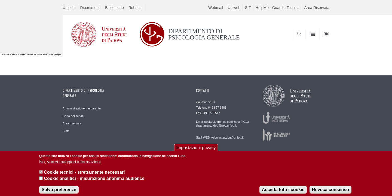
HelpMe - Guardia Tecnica (278, 7)
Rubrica (135, 7)
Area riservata (72, 123)
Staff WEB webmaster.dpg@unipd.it (220, 137)
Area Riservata (316, 7)
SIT (248, 7)
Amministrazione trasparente (82, 108)
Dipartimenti (90, 7)
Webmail (215, 7)
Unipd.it (69, 7)
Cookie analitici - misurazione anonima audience (94, 181)
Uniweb (234, 7)
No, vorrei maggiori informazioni (70, 164)
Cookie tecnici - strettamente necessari (84, 175)
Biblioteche (114, 7)
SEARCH (320, 40)
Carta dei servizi (73, 116)
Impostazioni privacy (196, 150)
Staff (66, 131)
